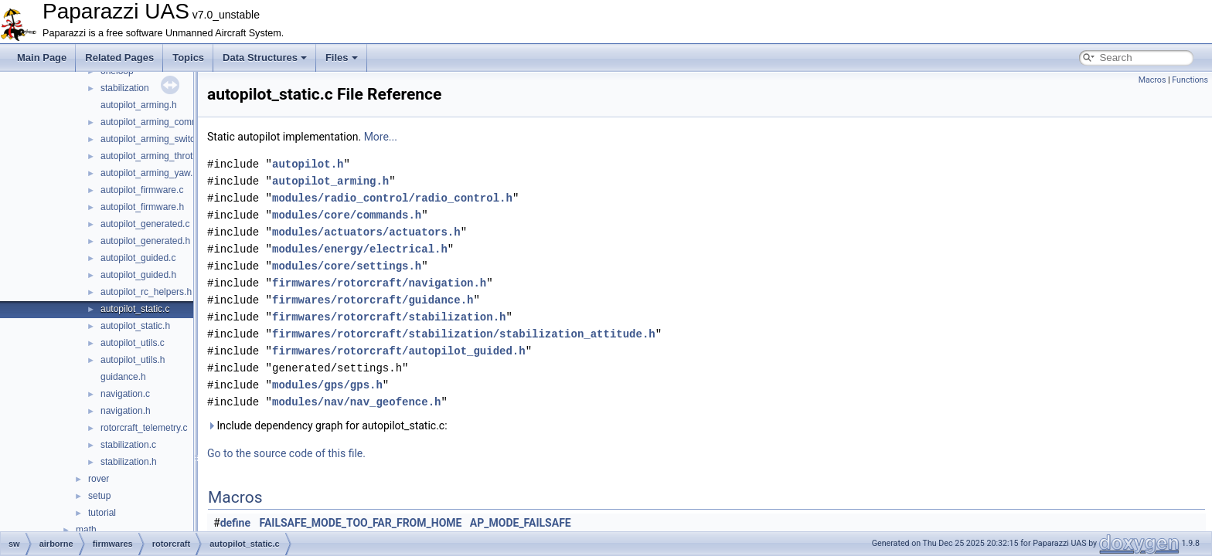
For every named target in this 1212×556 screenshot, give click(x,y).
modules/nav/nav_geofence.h (356, 402)
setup (99, 495)
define (235, 523)
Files (341, 57)
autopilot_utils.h (132, 359)
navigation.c (125, 393)
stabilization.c (128, 444)
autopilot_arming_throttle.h (155, 156)
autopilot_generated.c (144, 224)
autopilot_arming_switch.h (154, 139)
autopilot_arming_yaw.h (149, 173)
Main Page (41, 57)
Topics (188, 57)
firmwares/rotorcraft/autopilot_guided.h (399, 351)
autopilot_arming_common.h (158, 122)
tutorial (102, 512)
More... (380, 137)
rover (98, 478)
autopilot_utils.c (132, 342)
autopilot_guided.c (137, 258)
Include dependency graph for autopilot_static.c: (327, 425)
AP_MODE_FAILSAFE (520, 523)
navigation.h (125, 410)
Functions (1190, 80)
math (86, 529)
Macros (1152, 80)
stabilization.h (128, 461)
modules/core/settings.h (346, 266)
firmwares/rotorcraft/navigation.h (379, 283)
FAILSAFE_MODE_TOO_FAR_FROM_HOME (361, 523)
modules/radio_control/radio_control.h (392, 198)
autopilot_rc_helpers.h (146, 291)
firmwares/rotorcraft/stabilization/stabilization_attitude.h (463, 334)
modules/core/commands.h (346, 215)
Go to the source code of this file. (286, 453)
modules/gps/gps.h (327, 385)
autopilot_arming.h (138, 105)
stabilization (124, 88)
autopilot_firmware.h (142, 207)
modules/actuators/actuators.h (366, 232)
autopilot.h (307, 164)
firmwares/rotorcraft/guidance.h (372, 300)
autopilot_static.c (134, 308)
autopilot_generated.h (145, 241)
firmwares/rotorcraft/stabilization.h (389, 317)
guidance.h (123, 376)
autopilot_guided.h (138, 275)
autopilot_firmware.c (141, 190)
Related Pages (119, 57)
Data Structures (265, 57)
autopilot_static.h (135, 325)
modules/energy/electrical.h (360, 249)
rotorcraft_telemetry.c (143, 427)
